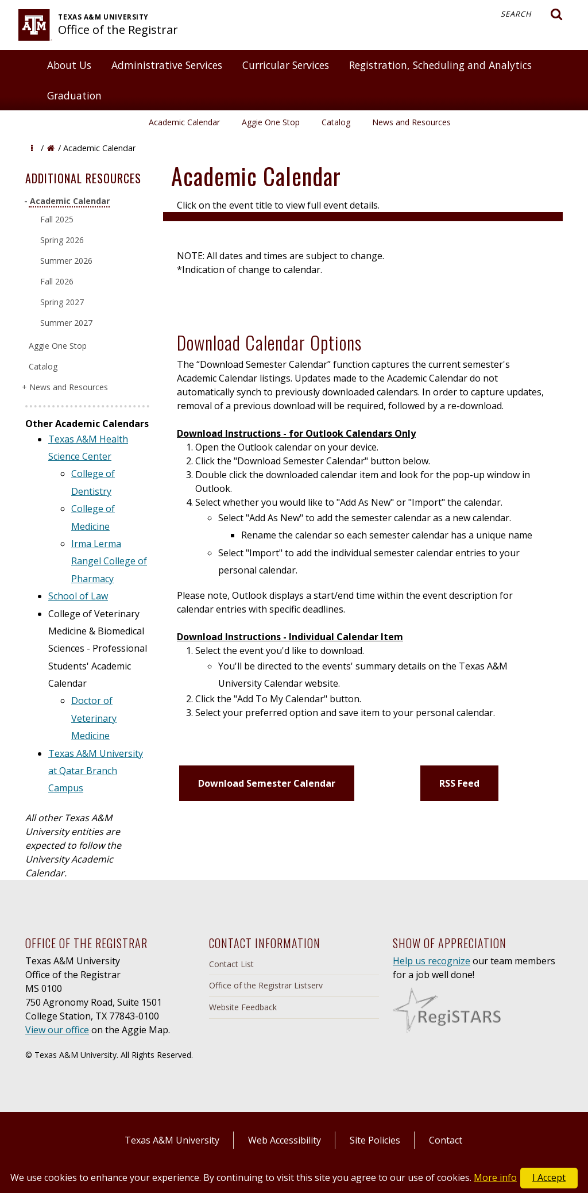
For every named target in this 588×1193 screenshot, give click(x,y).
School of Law (78, 596)
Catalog (336, 122)
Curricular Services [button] (285, 65)
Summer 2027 (66, 322)
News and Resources (411, 122)
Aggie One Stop (271, 122)
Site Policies (375, 1140)
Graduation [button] (74, 95)
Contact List (231, 964)
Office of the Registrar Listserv (266, 985)
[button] (31, 148)
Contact (445, 1140)
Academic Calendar (184, 122)
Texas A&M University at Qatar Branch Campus (95, 771)
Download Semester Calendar (266, 783)
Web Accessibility (284, 1140)
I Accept (549, 1177)
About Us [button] (69, 65)
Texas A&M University (172, 1140)
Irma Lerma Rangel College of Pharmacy (109, 561)
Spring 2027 (62, 302)
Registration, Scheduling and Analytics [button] (440, 65)
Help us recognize (431, 961)
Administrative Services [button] (166, 65)
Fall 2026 (57, 281)
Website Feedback (243, 1007)
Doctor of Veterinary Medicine (94, 718)
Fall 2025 (57, 219)
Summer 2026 (66, 260)
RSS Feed (459, 783)
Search (532, 14)
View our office (57, 1029)
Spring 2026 (62, 239)
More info (495, 1177)
